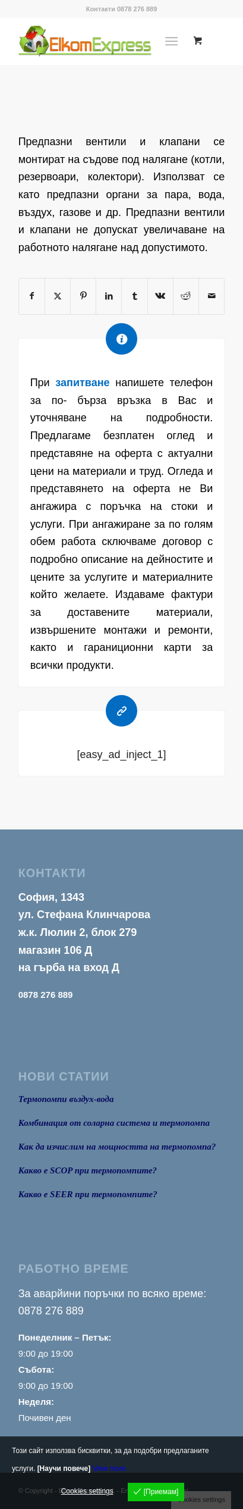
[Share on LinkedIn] (108, 296)
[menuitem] (174, 41)
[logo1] (101, 41)
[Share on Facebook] (32, 296)
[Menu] (172, 41)
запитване (82, 383)
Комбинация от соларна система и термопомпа (114, 1123)
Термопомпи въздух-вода (66, 1099)
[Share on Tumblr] (134, 296)
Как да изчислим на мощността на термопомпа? (117, 1146)
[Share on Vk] (160, 296)
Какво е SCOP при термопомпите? (87, 1170)
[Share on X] (57, 296)
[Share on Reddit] (185, 296)
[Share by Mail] (211, 296)
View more (108, 1468)
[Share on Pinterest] (83, 296)
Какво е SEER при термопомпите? (87, 1194)
